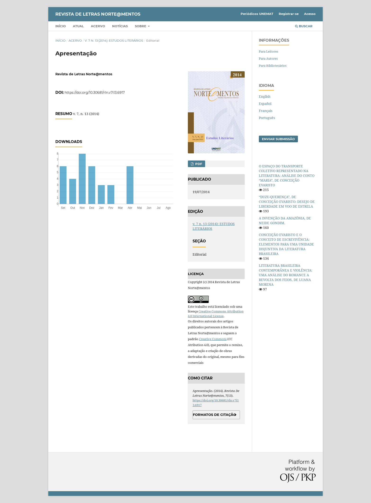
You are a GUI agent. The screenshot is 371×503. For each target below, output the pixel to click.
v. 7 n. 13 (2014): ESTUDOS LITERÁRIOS (114, 40)
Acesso (310, 14)
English (264, 96)
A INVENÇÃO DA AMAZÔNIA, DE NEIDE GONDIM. (285, 220)
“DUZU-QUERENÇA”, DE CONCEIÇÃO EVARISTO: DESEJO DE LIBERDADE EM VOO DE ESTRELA (287, 202)
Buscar (304, 26)
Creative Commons (213, 339)
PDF (198, 164)
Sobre (141, 26)
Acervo (98, 26)
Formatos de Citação (214, 415)
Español (265, 103)
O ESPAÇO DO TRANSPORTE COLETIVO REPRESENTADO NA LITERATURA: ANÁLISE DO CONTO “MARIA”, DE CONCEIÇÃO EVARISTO (286, 175)
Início (60, 26)
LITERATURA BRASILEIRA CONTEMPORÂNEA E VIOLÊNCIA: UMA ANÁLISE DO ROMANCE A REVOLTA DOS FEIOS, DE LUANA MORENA (285, 275)
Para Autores (268, 58)
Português (267, 118)
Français (265, 110)
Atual (78, 26)
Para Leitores (268, 51)
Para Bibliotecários (273, 65)
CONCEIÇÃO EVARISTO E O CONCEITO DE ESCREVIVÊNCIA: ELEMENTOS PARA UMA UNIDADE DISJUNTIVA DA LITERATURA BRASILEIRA (286, 244)
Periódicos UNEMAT (257, 14)
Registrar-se (289, 14)
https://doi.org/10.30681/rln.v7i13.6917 (95, 92)
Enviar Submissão (278, 139)
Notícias (120, 26)
